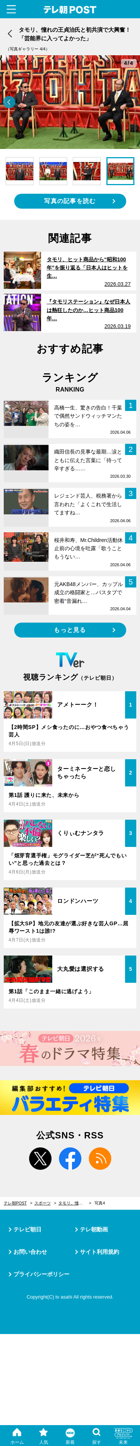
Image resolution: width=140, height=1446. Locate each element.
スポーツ (42, 1203)
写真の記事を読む (70, 201)
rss (100, 1158)
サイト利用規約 (99, 1252)
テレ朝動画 (94, 1229)
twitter (40, 1158)
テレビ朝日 (27, 1229)
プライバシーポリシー (41, 1274)
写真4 (99, 1203)
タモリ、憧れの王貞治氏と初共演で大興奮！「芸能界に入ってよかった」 (74, 1203)
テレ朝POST (70, 10)
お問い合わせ (30, 1252)
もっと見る (70, 630)
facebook (70, 1158)
